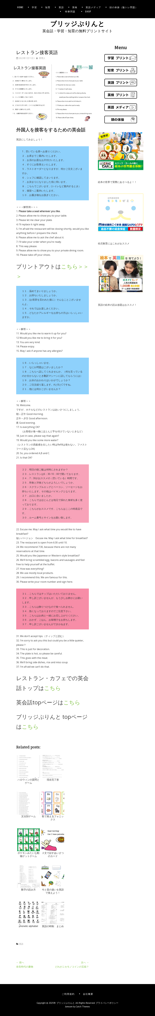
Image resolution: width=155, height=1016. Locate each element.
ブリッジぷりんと (77, 23)
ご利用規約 (68, 993)
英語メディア (93, 7)
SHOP (88, 11)
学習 (34, 7)
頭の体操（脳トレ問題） (123, 7)
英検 (74, 7)
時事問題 (71, 11)
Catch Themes (83, 1006)
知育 (47, 7)
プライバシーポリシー (107, 1002)
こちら (52, 688)
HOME (20, 7)
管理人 (42, 58)
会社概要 (88, 993)
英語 (61, 7)
